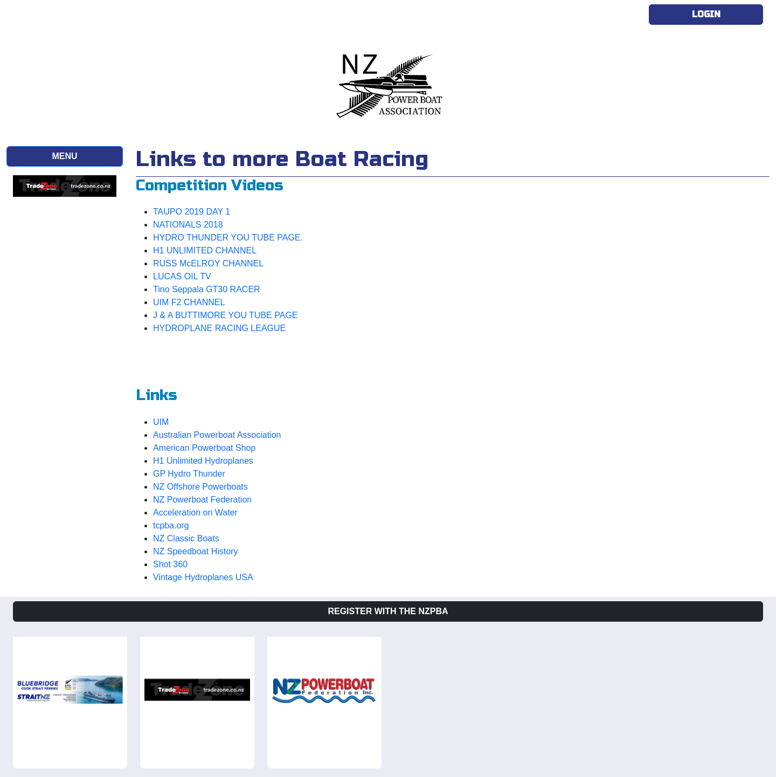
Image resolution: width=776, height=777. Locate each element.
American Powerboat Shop (204, 447)
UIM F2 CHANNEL (189, 302)
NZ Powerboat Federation (202, 499)
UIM (161, 422)
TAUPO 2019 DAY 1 (191, 211)
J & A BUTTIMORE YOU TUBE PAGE (225, 315)
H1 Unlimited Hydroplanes (203, 460)
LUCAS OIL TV (182, 276)
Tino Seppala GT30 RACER (206, 289)
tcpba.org (171, 525)
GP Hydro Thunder (189, 473)
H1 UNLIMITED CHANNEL (205, 250)
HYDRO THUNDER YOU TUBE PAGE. (228, 237)
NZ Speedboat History (195, 551)
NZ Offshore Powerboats (200, 486)
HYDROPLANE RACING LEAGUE (219, 328)
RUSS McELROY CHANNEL (208, 263)
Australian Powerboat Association (217, 434)
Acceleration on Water (195, 512)
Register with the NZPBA (388, 611)
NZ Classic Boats (186, 538)
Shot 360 (170, 564)
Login (706, 14)
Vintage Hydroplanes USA (203, 577)
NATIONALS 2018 (188, 224)
